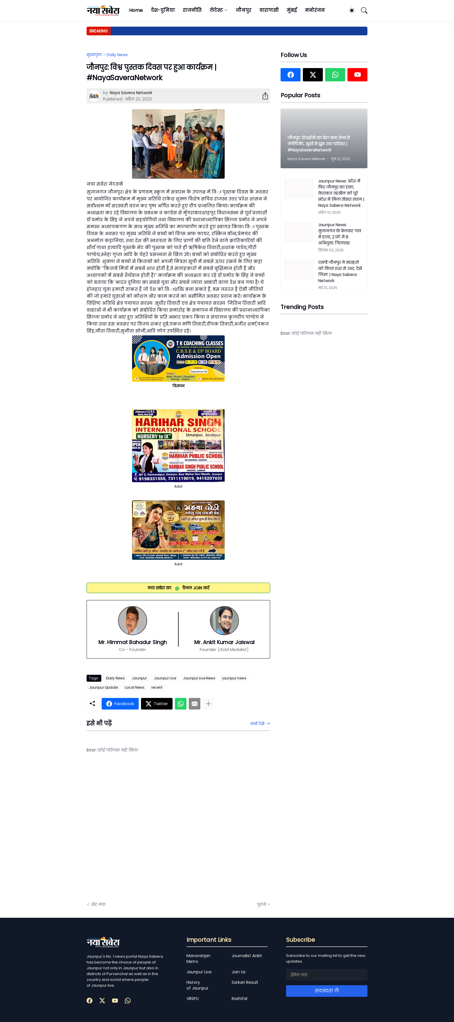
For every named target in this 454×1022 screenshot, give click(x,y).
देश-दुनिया (163, 10)
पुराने (261, 904)
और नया (98, 904)
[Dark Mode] (349, 10)
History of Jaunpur (197, 985)
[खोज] (361, 10)
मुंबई (292, 10)
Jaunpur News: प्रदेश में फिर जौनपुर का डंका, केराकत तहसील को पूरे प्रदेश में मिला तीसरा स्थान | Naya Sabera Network (341, 193)
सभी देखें (257, 724)
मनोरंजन (315, 10)
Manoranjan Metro (198, 958)
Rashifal (239, 998)
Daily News (117, 55)
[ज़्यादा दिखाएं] (208, 704)
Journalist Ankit (247, 956)
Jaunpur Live (165, 678)
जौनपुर (243, 10)
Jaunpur (139, 678)
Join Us (239, 972)
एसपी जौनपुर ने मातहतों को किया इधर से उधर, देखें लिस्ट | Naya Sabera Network (340, 271)
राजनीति (192, 10)
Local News (134, 687)
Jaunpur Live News (199, 678)
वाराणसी (269, 10)
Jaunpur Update (103, 687)
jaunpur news (234, 678)
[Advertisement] (144, 832)
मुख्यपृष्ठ (94, 55)
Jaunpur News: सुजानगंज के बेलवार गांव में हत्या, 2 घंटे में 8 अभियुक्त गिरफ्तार (339, 234)
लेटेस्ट (216, 10)
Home (136, 10)
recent (156, 687)
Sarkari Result (245, 982)
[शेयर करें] (263, 96)
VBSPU (192, 998)
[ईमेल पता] (326, 975)
